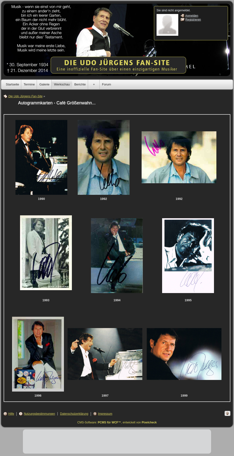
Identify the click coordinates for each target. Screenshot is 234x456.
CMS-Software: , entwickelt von (117, 422)
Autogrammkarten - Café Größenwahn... (57, 102)
